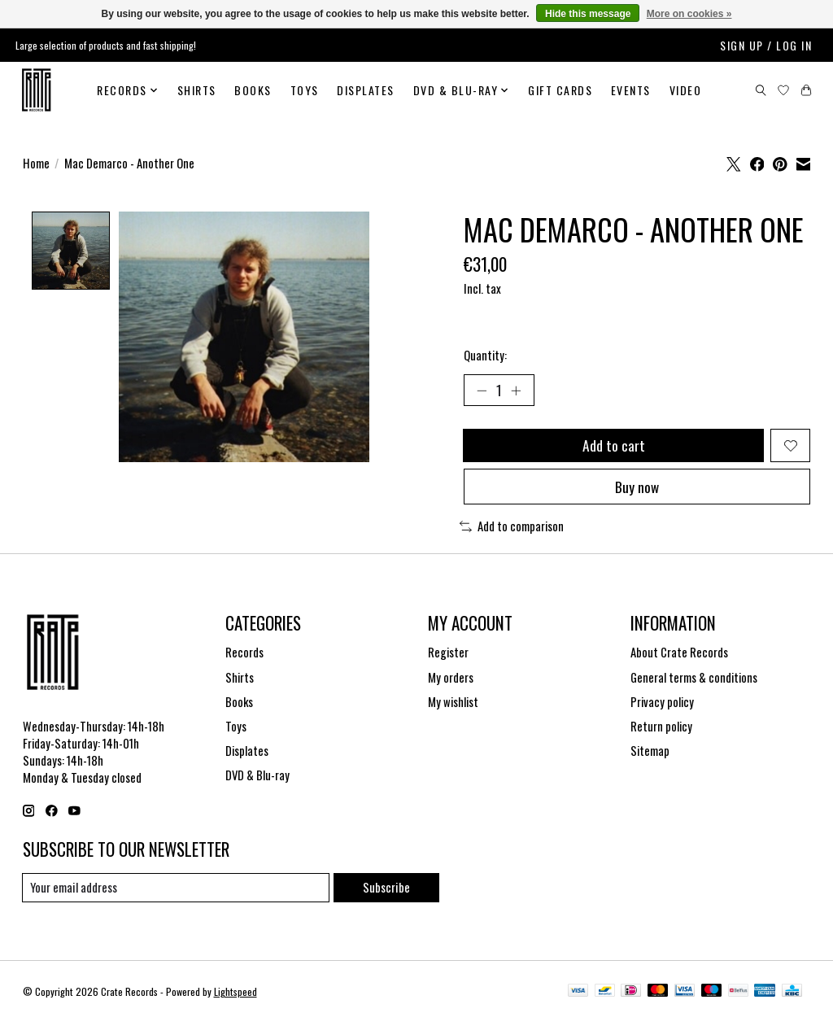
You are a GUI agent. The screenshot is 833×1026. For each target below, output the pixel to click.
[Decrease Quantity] (481, 390)
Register (448, 655)
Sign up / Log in (766, 45)
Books (253, 89)
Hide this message (587, 14)
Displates (366, 89)
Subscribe (386, 890)
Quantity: (485, 355)
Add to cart (613, 446)
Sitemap (649, 753)
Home (36, 163)
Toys (304, 89)
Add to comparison (512, 530)
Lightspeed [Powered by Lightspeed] (235, 995)
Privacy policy (662, 705)
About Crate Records (679, 655)
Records (244, 655)
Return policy (661, 729)
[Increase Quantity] (516, 390)
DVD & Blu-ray (257, 778)
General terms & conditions (693, 680)
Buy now (637, 489)
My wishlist (453, 705)
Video (685, 89)
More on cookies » (689, 14)
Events (631, 89)
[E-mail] (176, 891)
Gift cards (560, 89)
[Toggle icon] (760, 90)
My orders (450, 680)
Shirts (196, 89)
